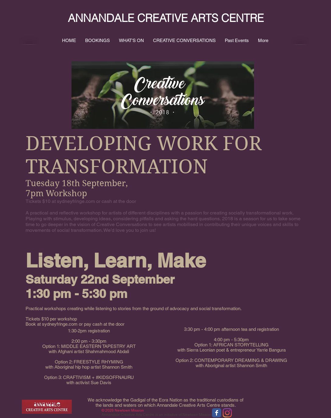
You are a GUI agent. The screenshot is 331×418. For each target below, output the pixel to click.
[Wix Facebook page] (216, 412)
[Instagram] (227, 412)
